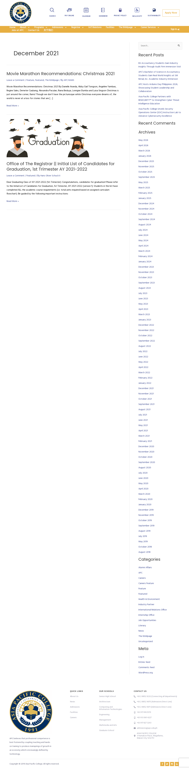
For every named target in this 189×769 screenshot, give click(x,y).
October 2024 (145, 221)
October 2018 (145, 554)
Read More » (13, 112)
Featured (39, 87)
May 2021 (143, 432)
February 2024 (145, 263)
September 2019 (146, 533)
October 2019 (145, 527)
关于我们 (48, 36)
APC (140, 580)
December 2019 (146, 517)
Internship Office (146, 622)
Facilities (110, 29)
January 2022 (145, 390)
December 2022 (146, 332)
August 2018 (144, 559)
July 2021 (142, 422)
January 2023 (144, 327)
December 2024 (146, 210)
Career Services (150, 29)
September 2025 (146, 184)
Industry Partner (146, 611)
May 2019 (143, 548)
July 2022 (143, 358)
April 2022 (143, 374)
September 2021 (146, 411)
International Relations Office (152, 617)
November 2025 (146, 173)
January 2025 (145, 205)
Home (12, 29)
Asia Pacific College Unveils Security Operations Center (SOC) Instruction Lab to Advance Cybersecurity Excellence (159, 119)
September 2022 (146, 348)
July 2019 (142, 543)
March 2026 (144, 158)
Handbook (103, 16)
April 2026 (143, 152)
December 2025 (146, 168)
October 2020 (145, 464)
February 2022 (145, 385)
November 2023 (146, 279)
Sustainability (154, 15)
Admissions (59, 29)
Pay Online (69, 15)
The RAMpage (127, 29)
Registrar (77, 29)
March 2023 (144, 321)
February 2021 (145, 448)
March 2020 (144, 501)
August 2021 (144, 416)
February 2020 (145, 506)
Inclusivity (137, 16)
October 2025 (145, 179)
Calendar (86, 16)
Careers (142, 585)
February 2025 (145, 200)
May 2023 (143, 311)
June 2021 (143, 427)
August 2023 (144, 295)
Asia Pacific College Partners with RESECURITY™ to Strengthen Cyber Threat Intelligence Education (159, 107)
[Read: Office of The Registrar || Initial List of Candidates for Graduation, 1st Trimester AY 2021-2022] (48, 145)
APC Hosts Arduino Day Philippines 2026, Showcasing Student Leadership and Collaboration (158, 94)
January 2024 (145, 269)
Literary (142, 632)
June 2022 (143, 364)
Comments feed (146, 674)
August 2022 (144, 353)
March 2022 (144, 379)
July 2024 (143, 237)
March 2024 (144, 258)
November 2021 (146, 401)
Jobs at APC (18, 36)
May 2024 (143, 247)
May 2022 (143, 369)
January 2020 (145, 511)
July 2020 (143, 480)
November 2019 (146, 522)
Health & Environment (149, 606)
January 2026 (145, 163)
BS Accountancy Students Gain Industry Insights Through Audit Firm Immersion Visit (160, 72)
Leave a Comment (15, 87)
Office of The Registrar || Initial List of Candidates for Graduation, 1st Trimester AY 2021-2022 (63, 173)
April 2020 (143, 496)
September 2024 (146, 226)
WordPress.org (145, 679)
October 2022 (145, 342)
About (25, 29)
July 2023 (143, 300)
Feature (30, 87)
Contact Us (33, 36)
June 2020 (143, 485)
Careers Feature (146, 590)
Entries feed (144, 669)
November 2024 (146, 216)
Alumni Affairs (145, 574)
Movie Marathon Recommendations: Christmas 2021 (63, 80)
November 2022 (146, 337)
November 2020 (146, 459)
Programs (41, 29)
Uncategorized (145, 648)
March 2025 (144, 195)
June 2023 (143, 305)
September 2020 (146, 469)
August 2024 (145, 232)
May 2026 (143, 147)
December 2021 (146, 395)
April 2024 (143, 253)
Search (52, 16)
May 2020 (143, 490)
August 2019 (144, 538)
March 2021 (144, 443)
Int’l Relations (95, 29)
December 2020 (146, 453)
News (141, 638)
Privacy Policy (120, 15)
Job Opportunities (147, 627)
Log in (141, 664)
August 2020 (144, 474)
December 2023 (146, 274)
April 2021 (143, 438)
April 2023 (143, 316)
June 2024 (143, 242)
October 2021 (145, 406)
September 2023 (146, 290)
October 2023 (145, 284)
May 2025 (143, 189)
